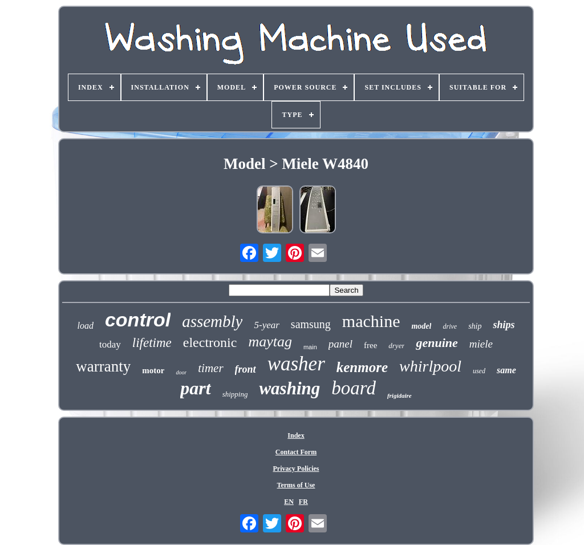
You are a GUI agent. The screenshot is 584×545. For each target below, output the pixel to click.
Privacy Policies (296, 469)
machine (371, 321)
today (110, 344)
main (310, 347)
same (506, 370)
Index (295, 435)
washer (296, 364)
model (421, 326)
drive (450, 326)
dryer (396, 345)
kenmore (362, 367)
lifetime (152, 343)
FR (303, 502)
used (479, 371)
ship (474, 326)
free (370, 345)
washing (289, 388)
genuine (436, 343)
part (195, 388)
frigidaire (399, 395)
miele (481, 344)
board (353, 388)
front (245, 369)
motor (153, 370)
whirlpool (430, 366)
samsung (311, 324)
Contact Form (296, 452)
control (138, 319)
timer (210, 368)
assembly (212, 321)
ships (503, 324)
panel (340, 344)
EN (289, 502)
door (181, 372)
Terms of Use (296, 485)
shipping (235, 394)
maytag (270, 341)
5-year (266, 325)
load (85, 325)
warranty (103, 366)
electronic (210, 342)
